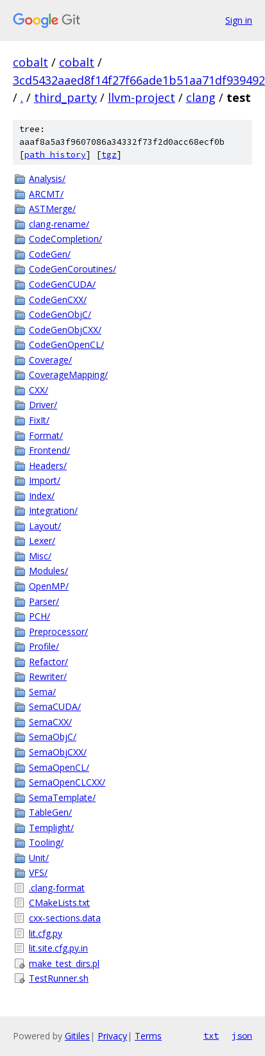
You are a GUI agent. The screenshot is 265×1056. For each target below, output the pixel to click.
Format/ (46, 435)
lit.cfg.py (45, 933)
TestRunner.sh (59, 978)
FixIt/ (39, 420)
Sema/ (42, 692)
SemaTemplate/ (62, 797)
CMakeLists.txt (59, 902)
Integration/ (53, 510)
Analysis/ (47, 178)
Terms (148, 1036)
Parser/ (44, 601)
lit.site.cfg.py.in (58, 948)
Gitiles (77, 1036)
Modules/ (48, 571)
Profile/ (44, 646)
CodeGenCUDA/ (62, 284)
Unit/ (39, 858)
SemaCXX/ (50, 722)
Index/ (42, 496)
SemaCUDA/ (55, 706)
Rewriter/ (48, 676)
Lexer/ (42, 540)
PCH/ (39, 616)
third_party (65, 97)
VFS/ (38, 872)
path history (55, 154)
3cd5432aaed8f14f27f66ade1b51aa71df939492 (139, 80)
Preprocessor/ (58, 631)
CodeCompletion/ (65, 239)
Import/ (44, 480)
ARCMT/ (46, 194)
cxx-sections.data (65, 918)
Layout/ (45, 526)
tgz (109, 154)
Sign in (238, 20)
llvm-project (141, 97)
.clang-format (57, 888)
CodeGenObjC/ (60, 314)
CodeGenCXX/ (58, 299)
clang (201, 97)
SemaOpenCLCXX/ (67, 782)
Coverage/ (50, 360)
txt (211, 1035)
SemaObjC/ (52, 736)
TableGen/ (50, 812)
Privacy (112, 1036)
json (242, 1035)
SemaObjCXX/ (58, 752)
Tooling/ (46, 842)
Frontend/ (49, 450)
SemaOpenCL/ (59, 767)
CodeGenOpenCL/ (66, 344)
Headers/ (48, 465)
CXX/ (38, 390)
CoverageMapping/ (68, 374)
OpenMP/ (49, 586)
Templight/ (51, 827)
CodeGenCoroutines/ (72, 269)
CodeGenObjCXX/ (65, 330)
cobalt (30, 62)
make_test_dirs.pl (64, 963)
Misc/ (40, 556)
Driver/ (43, 405)
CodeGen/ (50, 254)
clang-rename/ (59, 224)
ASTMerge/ (52, 208)
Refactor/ (48, 662)
